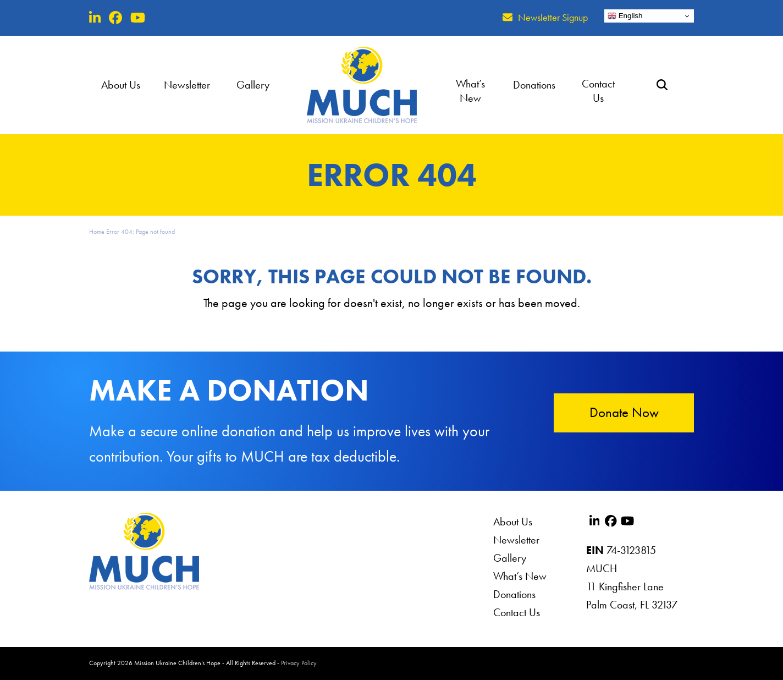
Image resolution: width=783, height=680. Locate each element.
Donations (514, 594)
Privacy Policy (299, 663)
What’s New (520, 576)
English (625, 16)
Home (96, 231)
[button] (662, 84)
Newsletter (516, 540)
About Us (512, 521)
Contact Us (516, 612)
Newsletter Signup (553, 17)
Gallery (509, 558)
